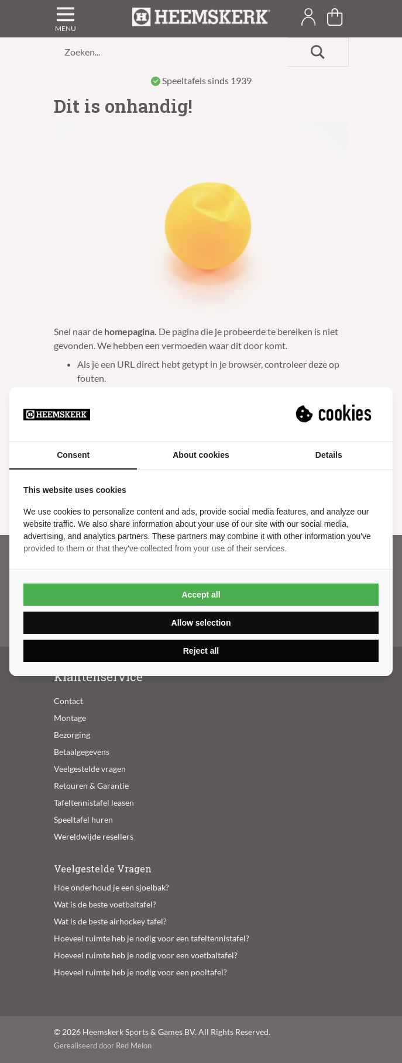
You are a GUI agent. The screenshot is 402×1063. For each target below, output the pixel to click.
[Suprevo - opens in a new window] (335, 414)
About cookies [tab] (201, 455)
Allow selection (201, 622)
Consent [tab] (73, 455)
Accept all (200, 594)
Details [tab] (328, 455)
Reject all (201, 650)
